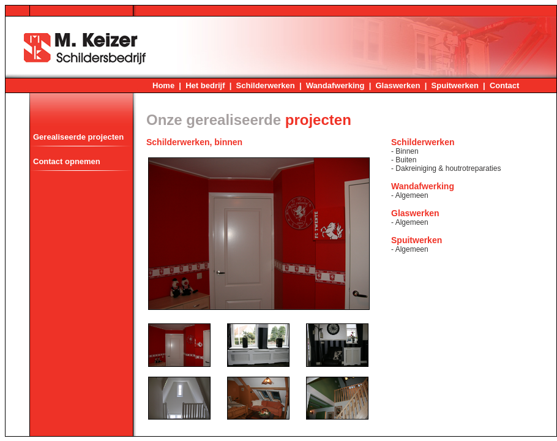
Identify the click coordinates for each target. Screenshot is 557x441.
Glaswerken (398, 85)
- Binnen (405, 151)
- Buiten (403, 160)
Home (163, 85)
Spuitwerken (455, 85)
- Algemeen (409, 195)
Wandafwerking (335, 85)
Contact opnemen (66, 161)
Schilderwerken (265, 85)
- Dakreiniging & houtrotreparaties (446, 168)
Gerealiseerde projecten (78, 136)
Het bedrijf (205, 85)
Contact (504, 85)
